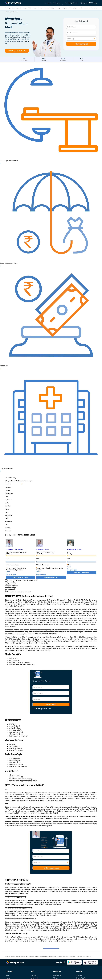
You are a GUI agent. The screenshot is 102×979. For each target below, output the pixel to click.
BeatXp (8, 978)
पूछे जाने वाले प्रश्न (57, 975)
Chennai (7, 490)
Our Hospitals (92, 8)
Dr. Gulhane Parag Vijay (74, 549)
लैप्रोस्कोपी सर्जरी (34, 978)
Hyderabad (8, 500)
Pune (6, 512)
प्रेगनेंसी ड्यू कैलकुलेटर (81, 978)
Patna (7, 509)
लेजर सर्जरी (33, 975)
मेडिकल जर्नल (79, 975)
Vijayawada (8, 515)
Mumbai (7, 506)
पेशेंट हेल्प (55, 978)
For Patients (48, 3)
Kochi (6, 503)
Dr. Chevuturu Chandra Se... (14, 549)
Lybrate (8, 975)
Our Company (56, 3)
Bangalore (8, 487)
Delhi (6, 496)
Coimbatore (9, 493)
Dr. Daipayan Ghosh (42, 549)
